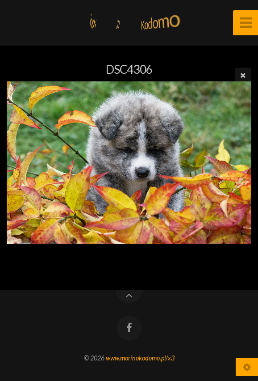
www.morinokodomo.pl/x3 (140, 358)
